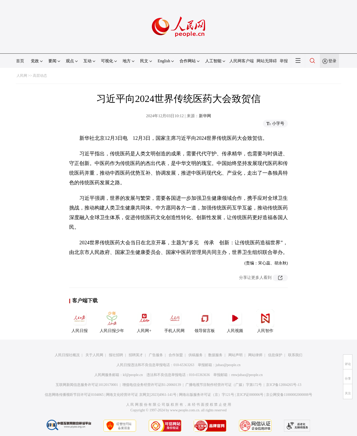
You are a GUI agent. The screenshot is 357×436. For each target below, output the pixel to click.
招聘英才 (136, 355)
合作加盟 (176, 355)
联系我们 (295, 355)
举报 (284, 61)
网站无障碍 (267, 61)
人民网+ (144, 321)
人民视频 (235, 321)
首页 (20, 61)
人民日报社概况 (67, 355)
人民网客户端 (241, 61)
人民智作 (265, 321)
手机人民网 (174, 321)
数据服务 (215, 355)
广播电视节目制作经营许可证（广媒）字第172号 (223, 385)
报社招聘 (116, 355)
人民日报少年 (112, 321)
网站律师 (255, 355)
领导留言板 (205, 321)
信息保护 (275, 355)
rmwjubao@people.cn (247, 375)
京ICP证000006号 (249, 395)
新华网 (205, 116)
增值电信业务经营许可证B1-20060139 (151, 385)
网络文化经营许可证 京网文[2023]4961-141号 (141, 395)
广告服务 (156, 355)
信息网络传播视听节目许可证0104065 (74, 395)
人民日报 (79, 321)
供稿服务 (195, 355)
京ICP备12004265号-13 (283, 385)
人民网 (22, 76)
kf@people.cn (133, 375)
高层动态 (40, 76)
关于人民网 (94, 355)
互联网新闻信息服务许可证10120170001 (87, 385)
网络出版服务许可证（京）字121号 (206, 395)
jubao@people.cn (228, 365)
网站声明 (235, 355)
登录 (332, 61)
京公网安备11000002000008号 (289, 395)
